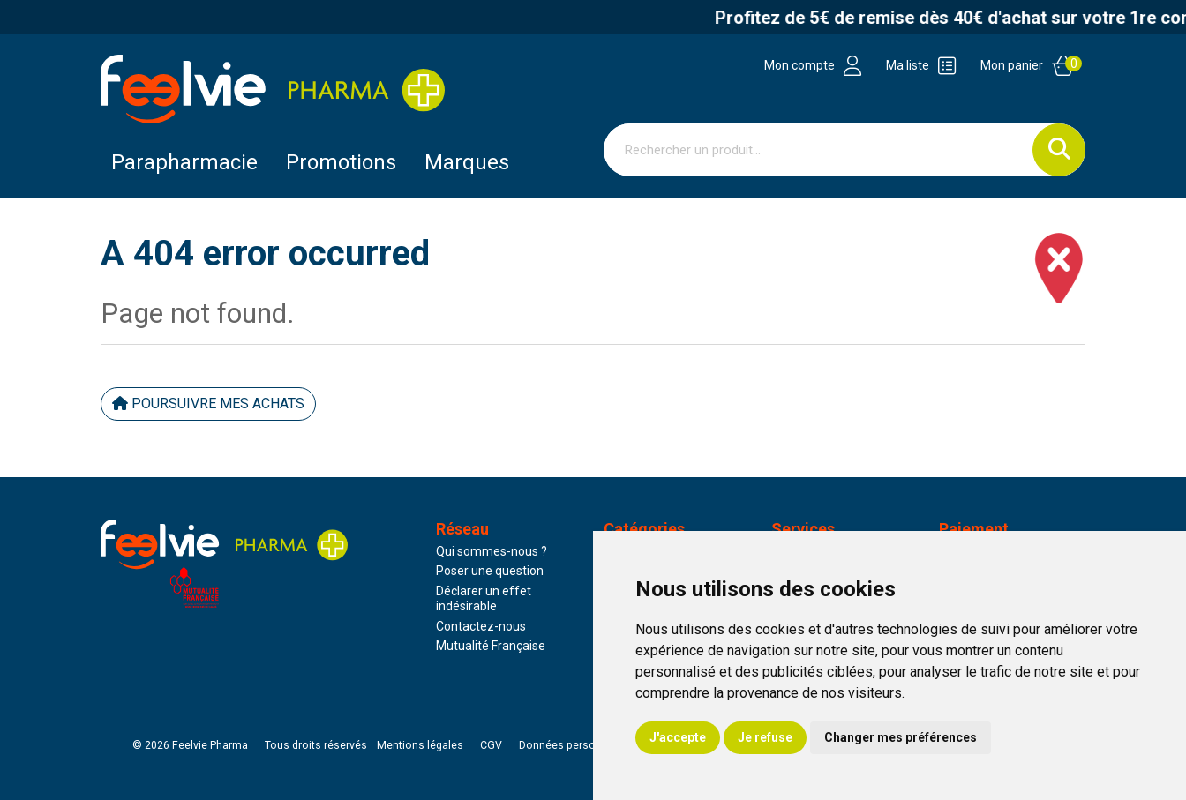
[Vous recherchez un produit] (818, 149)
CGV (491, 745)
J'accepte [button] (677, 737)
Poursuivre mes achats (208, 403)
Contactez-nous (481, 626)
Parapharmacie (184, 162)
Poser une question (490, 571)
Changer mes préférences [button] (900, 737)
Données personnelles (575, 745)
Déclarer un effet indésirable (483, 599)
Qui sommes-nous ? (491, 551)
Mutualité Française (490, 646)
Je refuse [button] (765, 737)
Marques (466, 162)
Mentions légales (420, 745)
